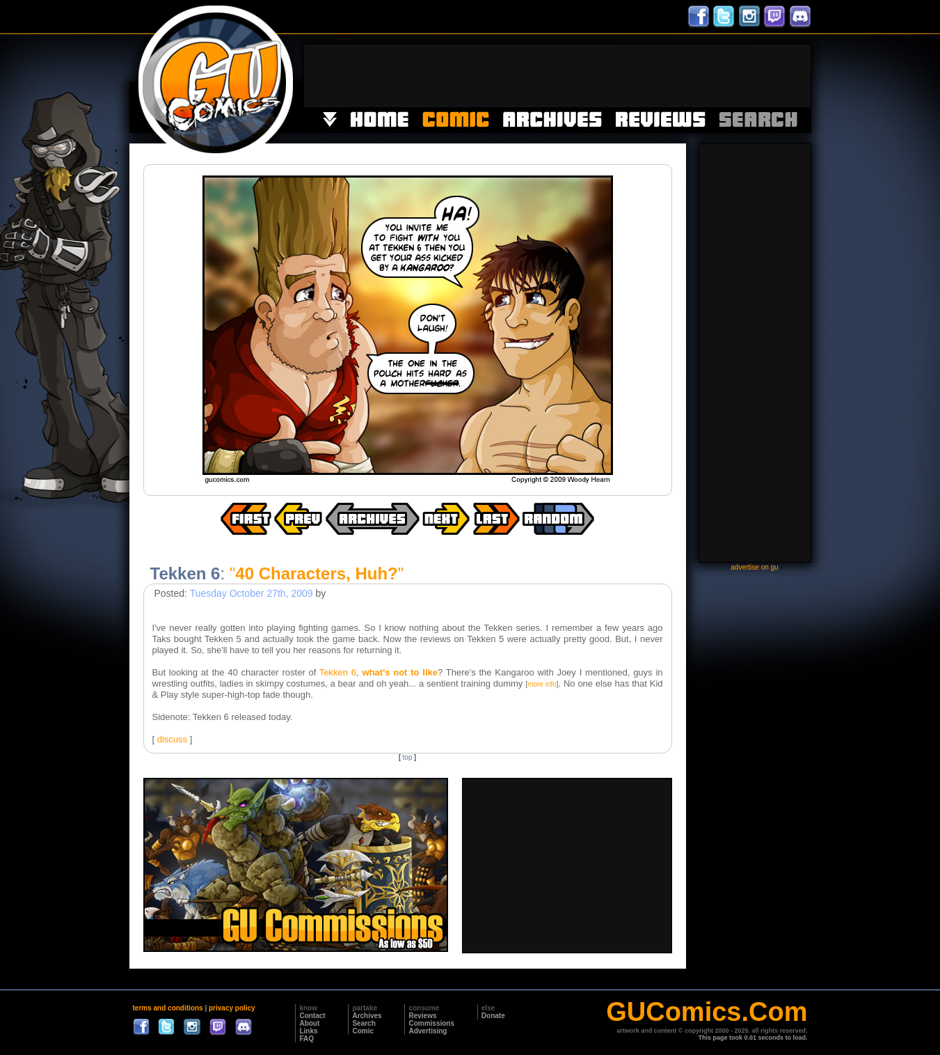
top (408, 757)
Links (308, 1031)
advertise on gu (754, 567)
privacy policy (232, 1008)
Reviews (422, 1015)
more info (542, 684)
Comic (363, 1031)
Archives (366, 1015)
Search (363, 1023)
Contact (312, 1015)
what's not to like (400, 672)
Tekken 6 (337, 672)
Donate (493, 1015)
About (309, 1023)
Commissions (431, 1023)
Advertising (427, 1031)
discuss (172, 739)
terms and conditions (168, 1008)
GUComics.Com (706, 1011)
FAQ (306, 1038)
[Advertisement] (557, 76)
